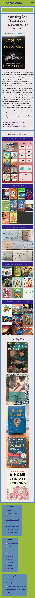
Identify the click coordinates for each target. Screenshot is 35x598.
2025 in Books (17, 186)
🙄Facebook (9, 547)
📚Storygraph (10, 568)
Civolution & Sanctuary (17, 264)
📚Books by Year (11, 517)
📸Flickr (8, 550)
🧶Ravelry (9, 565)
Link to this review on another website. (15, 122)
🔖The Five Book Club (12, 520)
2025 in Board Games (17, 139)
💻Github (9, 553)
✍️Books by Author (12, 513)
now (9, 592)
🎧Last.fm (9, 559)
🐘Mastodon (10, 562)
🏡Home (8, 523)
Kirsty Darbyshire (12, 589)
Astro (15, 580)
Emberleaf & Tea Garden (17, 302)
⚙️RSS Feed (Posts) (12, 529)
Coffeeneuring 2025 (17, 227)
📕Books (8, 510)
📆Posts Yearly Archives (13, 526)
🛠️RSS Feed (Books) (12, 532)
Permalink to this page (10, 124)
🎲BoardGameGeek (12, 543)
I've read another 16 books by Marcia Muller (16, 126)
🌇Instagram (10, 556)
